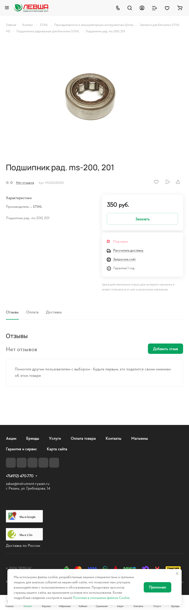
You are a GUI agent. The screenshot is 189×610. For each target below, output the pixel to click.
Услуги (55, 438)
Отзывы (12, 312)
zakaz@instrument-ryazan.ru (27, 483)
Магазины (139, 438)
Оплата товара (83, 438)
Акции (11, 438)
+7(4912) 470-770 (19, 476)
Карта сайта (57, 449)
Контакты (113, 438)
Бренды (32, 438)
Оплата (32, 312)
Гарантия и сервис (21, 449)
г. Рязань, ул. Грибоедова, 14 (28, 488)
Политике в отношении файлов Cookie (101, 597)
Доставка (54, 312)
